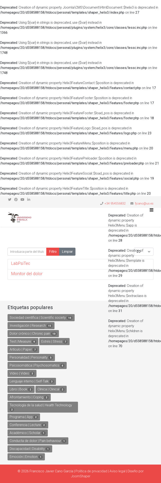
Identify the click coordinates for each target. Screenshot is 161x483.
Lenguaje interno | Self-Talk (32, 381)
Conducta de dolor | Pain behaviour (38, 441)
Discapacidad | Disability (30, 449)
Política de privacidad (91, 471)
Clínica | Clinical (51, 389)
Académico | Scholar (28, 433)
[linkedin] (28, 200)
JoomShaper (80, 476)
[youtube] (22, 200)
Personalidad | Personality (31, 357)
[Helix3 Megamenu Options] (151, 210)
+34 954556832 (115, 203)
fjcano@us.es (144, 203)
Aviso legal (117, 471)
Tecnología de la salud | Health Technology (41, 407)
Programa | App (24, 417)
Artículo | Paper (23, 349)
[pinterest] (16, 200)
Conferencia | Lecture (28, 425)
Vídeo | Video (22, 373)
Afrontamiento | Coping (29, 397)
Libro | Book (21, 389)
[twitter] (9, 200)
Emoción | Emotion (26, 457)
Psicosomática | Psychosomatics (37, 365)
